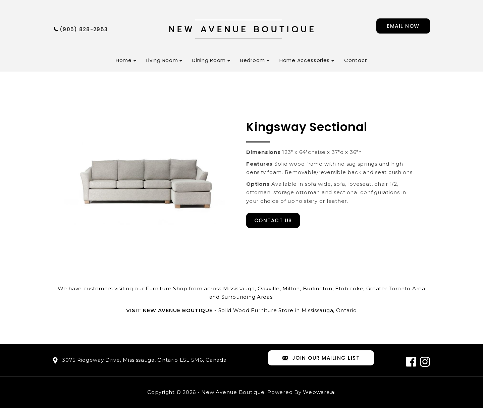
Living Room (162, 60)
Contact (355, 60)
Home (124, 60)
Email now (403, 26)
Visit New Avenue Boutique (169, 310)
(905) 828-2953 (84, 29)
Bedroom (252, 60)
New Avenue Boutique (232, 392)
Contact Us (273, 220)
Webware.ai (319, 392)
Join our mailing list (321, 358)
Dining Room (209, 60)
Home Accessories (304, 60)
